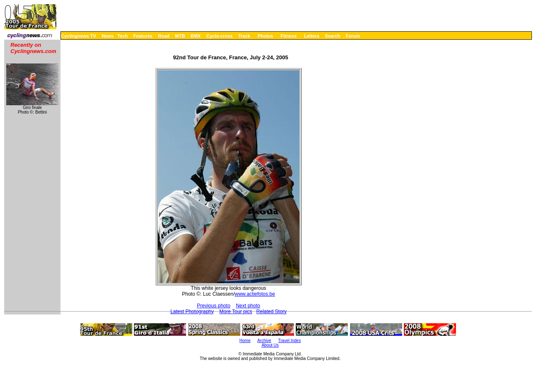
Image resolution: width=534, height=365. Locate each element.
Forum (353, 35)
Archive (264, 340)
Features (143, 35)
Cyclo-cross (220, 35)
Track (244, 35)
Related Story (271, 311)
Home (245, 340)
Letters (312, 35)
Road (164, 35)
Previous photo (213, 306)
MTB (180, 35)
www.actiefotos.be (255, 294)
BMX (196, 35)
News (108, 35)
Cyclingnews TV (78, 35)
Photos (265, 35)
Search (332, 35)
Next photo (248, 306)
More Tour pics (235, 311)
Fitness (288, 35)
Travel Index (289, 340)
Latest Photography (192, 311)
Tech (122, 35)
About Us (270, 345)
